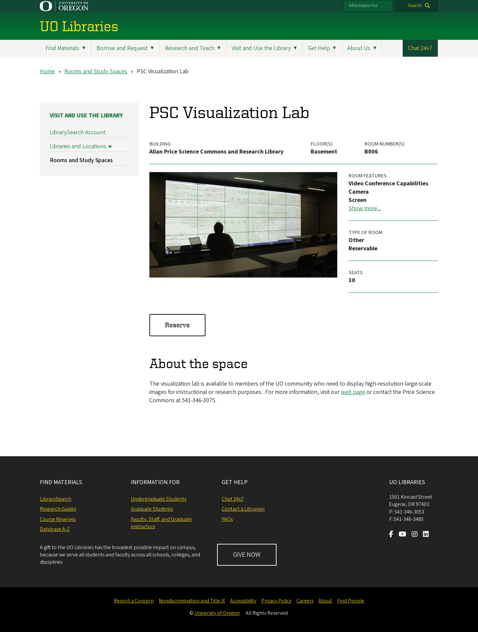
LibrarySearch (55, 499)
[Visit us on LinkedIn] (426, 534)
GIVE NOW (247, 554)
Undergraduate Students (158, 499)
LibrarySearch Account (78, 132)
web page (353, 392)
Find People (350, 600)
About (325, 600)
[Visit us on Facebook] (391, 534)
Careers (304, 600)
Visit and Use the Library (86, 115)
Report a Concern (134, 600)
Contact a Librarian (243, 509)
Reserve (177, 325)
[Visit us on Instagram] (414, 534)
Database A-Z (55, 529)
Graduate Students (152, 509)
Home (47, 71)
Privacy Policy (276, 600)
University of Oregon (217, 613)
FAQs (227, 519)
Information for (363, 5)
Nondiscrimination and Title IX (192, 600)
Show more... (365, 208)
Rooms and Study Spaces (95, 71)
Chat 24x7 (420, 48)
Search (415, 5)
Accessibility (243, 600)
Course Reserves (58, 519)
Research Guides (58, 509)
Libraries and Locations (78, 146)
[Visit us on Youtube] (402, 534)
